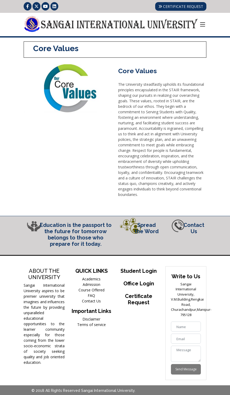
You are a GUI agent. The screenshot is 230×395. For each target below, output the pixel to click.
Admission (91, 284)
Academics (91, 278)
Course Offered (91, 289)
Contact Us (91, 300)
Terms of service (91, 324)
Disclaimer (91, 319)
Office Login (138, 283)
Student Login (139, 271)
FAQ (91, 295)
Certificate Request (138, 299)
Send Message (186, 369)
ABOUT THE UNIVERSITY (44, 274)
